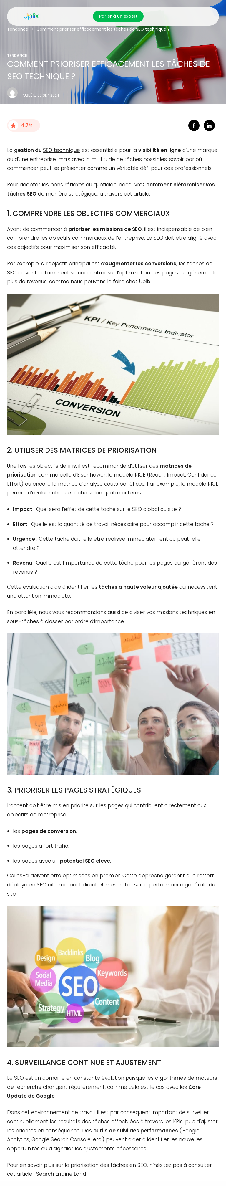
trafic (61, 845)
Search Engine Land (61, 1173)
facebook (194, 125)
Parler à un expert (118, 16)
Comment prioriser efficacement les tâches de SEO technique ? (103, 29)
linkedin (209, 125)
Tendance (17, 29)
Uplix (144, 281)
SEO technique (61, 150)
